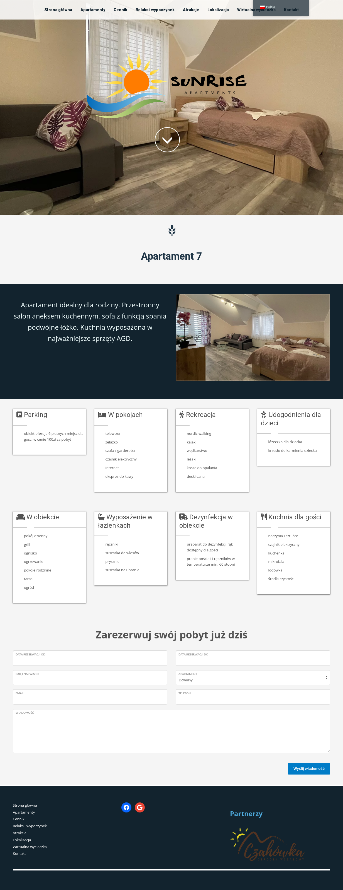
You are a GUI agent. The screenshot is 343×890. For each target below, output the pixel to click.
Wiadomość (25, 712)
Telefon (184, 693)
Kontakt (19, 853)
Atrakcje (19, 832)
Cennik (18, 818)
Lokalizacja (22, 839)
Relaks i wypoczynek (30, 825)
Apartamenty (24, 812)
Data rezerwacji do (193, 654)
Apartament (187, 674)
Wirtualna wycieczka (30, 846)
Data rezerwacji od (30, 654)
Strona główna (25, 805)
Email (20, 693)
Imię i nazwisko (27, 674)
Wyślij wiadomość (309, 768)
